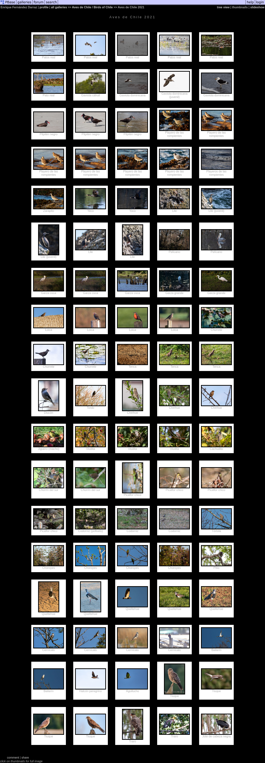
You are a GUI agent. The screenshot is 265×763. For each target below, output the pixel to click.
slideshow (257, 7)
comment (13, 757)
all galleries (59, 7)
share (25, 757)
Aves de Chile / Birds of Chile (92, 7)
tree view (223, 7)
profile (44, 7)
